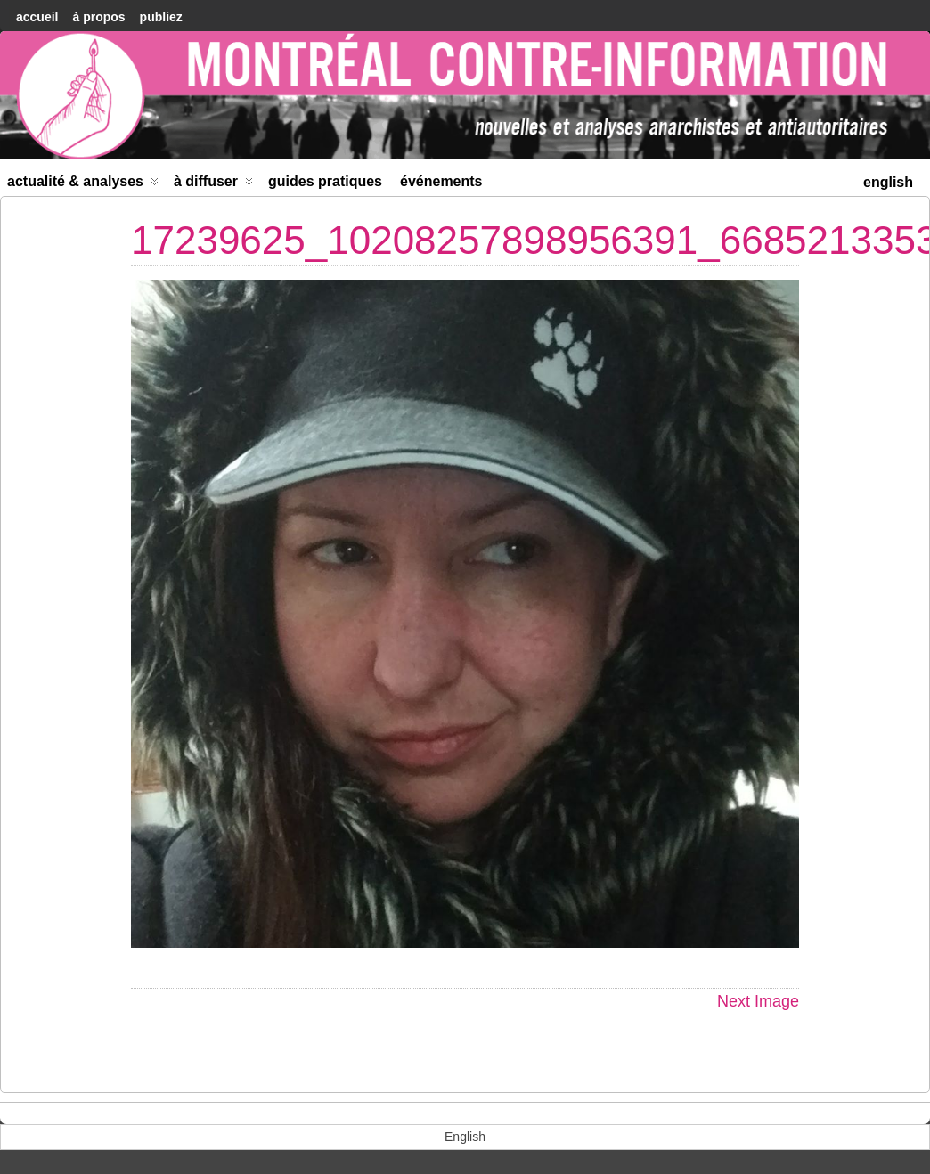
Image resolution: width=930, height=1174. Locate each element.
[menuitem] (888, 180)
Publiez (161, 17)
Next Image (758, 1001)
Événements (441, 181)
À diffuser (213, 185)
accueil (37, 17)
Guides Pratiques (325, 181)
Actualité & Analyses (83, 185)
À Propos (98, 17)
